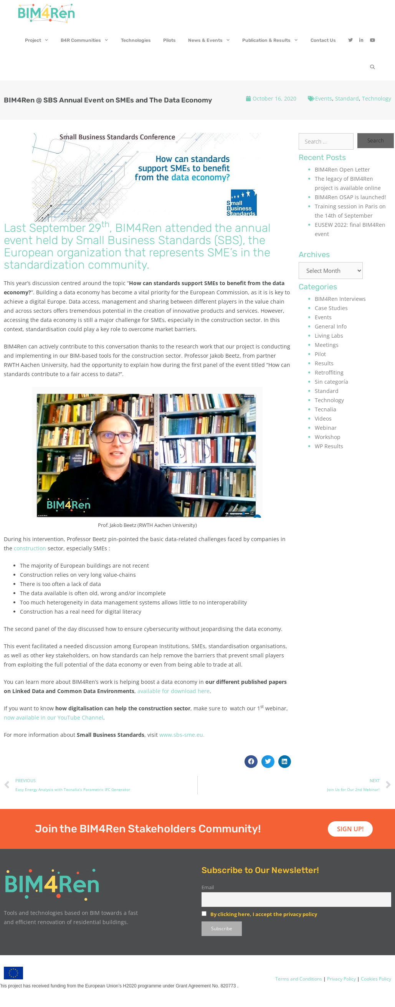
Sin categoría (331, 381)
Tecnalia (325, 409)
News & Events (212, 40)
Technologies (136, 40)
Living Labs (329, 335)
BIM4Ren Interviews (340, 298)
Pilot (320, 354)
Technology (376, 98)
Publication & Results (273, 40)
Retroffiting (329, 372)
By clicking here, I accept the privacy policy (263, 914)
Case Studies (331, 308)
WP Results (329, 446)
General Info (331, 326)
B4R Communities (88, 40)
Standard (347, 98)
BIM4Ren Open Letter (342, 169)
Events (323, 98)
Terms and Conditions (298, 979)
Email (208, 887)
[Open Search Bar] (373, 67)
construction (30, 548)
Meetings (327, 344)
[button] (251, 761)
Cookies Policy (375, 979)
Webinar (326, 427)
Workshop (327, 437)
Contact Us (323, 40)
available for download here (173, 691)
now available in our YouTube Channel (53, 717)
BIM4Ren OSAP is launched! (350, 197)
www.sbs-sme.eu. (182, 734)
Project (40, 40)
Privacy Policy (341, 979)
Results (324, 363)
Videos (323, 418)
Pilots (169, 40)
